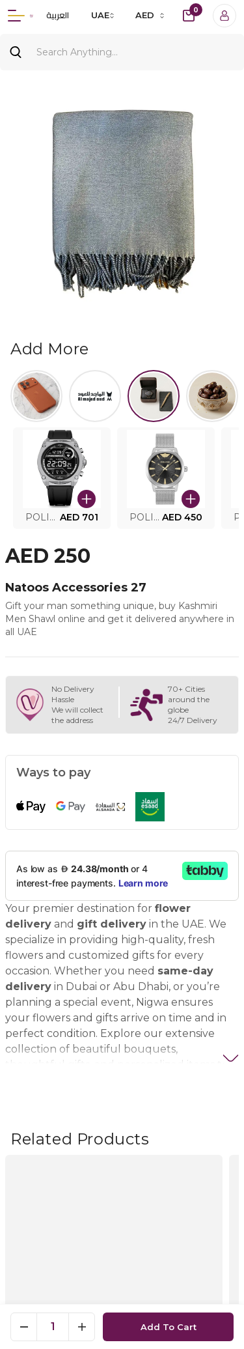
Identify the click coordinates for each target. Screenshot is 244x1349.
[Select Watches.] (154, 396)
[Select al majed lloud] (95, 396)
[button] (62, 478)
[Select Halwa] (212, 396)
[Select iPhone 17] (36, 396)
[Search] (122, 52)
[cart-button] (189, 15)
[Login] (224, 15)
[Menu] (16, 15)
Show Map (122, 1250)
